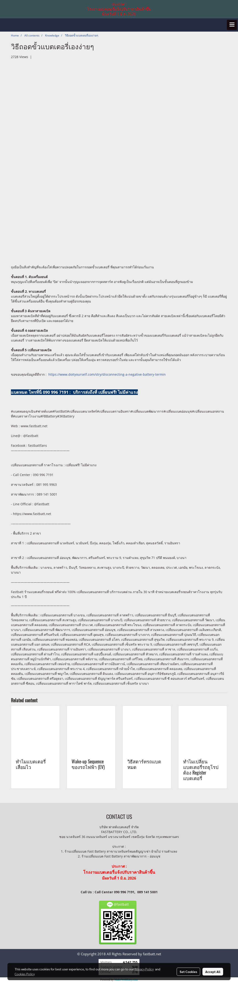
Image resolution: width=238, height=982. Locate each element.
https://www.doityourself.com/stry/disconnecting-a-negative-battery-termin (107, 374)
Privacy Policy (144, 969)
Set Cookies (188, 971)
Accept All (212, 971)
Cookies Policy (25, 974)
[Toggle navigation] (232, 25)
